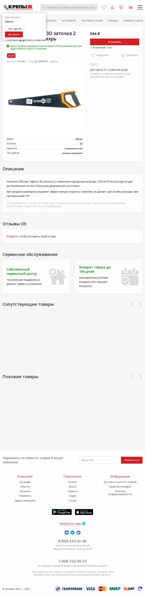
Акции (72, 495)
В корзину (114, 41)
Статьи (72, 500)
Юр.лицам (25, 482)
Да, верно (13, 34)
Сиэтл (93, 63)
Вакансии (25, 491)
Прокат (72, 486)
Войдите (12, 236)
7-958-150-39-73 (72, 561)
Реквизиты (25, 495)
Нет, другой (15, 28)
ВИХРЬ (54, 61)
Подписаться (131, 460)
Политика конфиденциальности (120, 493)
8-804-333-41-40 (72, 540)
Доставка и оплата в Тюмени (120, 482)
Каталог (72, 482)
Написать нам (70, 523)
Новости (25, 486)
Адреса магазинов (25, 500)
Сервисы (72, 491)
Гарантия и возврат (120, 486)
